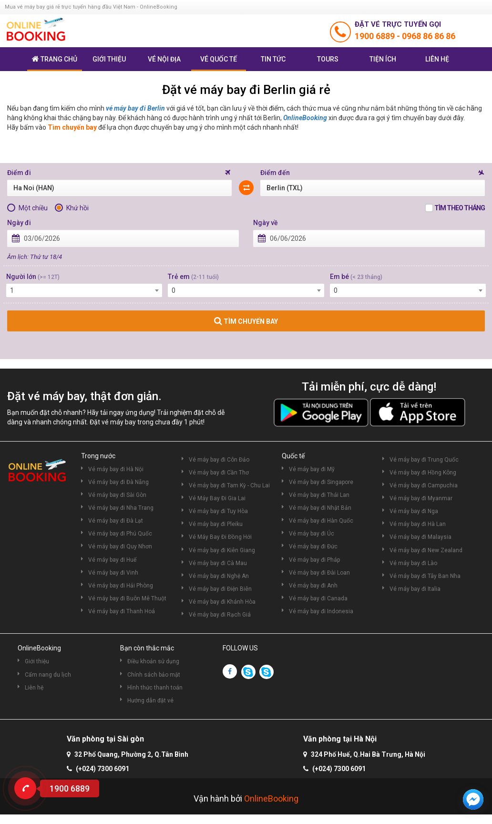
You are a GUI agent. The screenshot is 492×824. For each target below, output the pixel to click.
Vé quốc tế (218, 59)
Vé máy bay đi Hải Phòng (120, 585)
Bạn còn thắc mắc (147, 648)
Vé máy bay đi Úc (311, 533)
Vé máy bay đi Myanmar (421, 498)
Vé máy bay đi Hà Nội (116, 469)
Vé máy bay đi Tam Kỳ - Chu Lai (229, 485)
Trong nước (98, 456)
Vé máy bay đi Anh (313, 585)
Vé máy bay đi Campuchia (424, 485)
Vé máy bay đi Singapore (321, 482)
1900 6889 (376, 36)
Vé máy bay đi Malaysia (420, 537)
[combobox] (84, 290)
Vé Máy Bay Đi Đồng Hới (220, 537)
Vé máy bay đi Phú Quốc (120, 533)
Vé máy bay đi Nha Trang (121, 508)
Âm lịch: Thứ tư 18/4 (34, 256)
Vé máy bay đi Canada (318, 598)
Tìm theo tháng (459, 208)
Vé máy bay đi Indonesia (321, 611)
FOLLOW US (240, 648)
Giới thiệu (109, 59)
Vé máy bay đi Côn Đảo (219, 459)
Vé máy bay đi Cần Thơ (219, 472)
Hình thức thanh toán (155, 687)
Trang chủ (54, 59)
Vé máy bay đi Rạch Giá (220, 614)
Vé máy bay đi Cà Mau (218, 563)
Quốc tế (293, 456)
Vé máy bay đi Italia (415, 589)
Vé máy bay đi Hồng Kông (423, 472)
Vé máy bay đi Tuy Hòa (218, 511)
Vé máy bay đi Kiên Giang (222, 550)
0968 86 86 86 (428, 36)
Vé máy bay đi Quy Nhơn (120, 546)
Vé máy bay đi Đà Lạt (115, 520)
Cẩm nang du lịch (48, 674)
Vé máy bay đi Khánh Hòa (222, 601)
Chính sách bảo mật (153, 674)
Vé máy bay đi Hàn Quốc (321, 520)
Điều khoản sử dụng (153, 661)
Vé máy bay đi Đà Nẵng (118, 482)
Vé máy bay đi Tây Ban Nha (425, 576)
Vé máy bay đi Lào (413, 563)
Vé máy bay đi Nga (414, 511)
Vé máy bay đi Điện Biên (220, 589)
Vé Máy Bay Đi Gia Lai (217, 498)
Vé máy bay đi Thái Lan (319, 495)
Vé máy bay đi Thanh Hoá (121, 611)
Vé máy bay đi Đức (313, 546)
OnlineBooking (305, 118)
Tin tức (273, 59)
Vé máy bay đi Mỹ (312, 469)
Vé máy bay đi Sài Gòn (117, 495)
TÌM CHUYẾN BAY (246, 321)
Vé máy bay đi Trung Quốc (424, 459)
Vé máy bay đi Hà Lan (418, 524)
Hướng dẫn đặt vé (150, 700)
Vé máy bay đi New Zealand (426, 550)
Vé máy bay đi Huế (112, 559)
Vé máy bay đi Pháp (314, 559)
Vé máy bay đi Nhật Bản (320, 508)
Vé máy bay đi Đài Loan (319, 572)
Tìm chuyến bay (72, 127)
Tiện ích (382, 59)
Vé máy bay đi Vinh (113, 572)
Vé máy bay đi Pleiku (216, 524)
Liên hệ (437, 59)
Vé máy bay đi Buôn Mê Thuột (127, 598)
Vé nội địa (164, 59)
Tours (327, 59)
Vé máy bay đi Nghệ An (219, 576)
